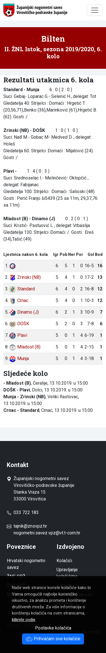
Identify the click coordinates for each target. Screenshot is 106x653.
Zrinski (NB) (25, 277)
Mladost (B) (24, 347)
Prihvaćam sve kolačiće (53, 638)
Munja (19, 358)
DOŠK (19, 323)
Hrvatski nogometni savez (26, 564)
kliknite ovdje (23, 619)
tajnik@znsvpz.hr (30, 526)
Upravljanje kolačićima (67, 573)
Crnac (18, 300)
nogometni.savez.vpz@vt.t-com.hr (47, 533)
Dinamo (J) (24, 312)
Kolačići (64, 560)
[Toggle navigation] (95, 10)
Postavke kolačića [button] (53, 628)
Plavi (18, 335)
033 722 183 (23, 512)
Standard (22, 289)
